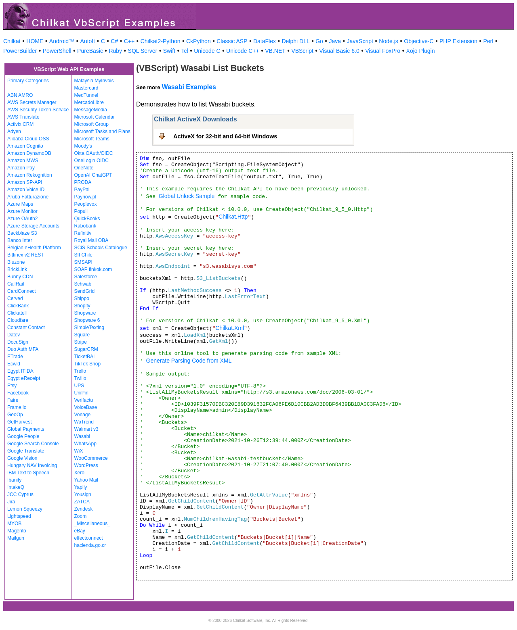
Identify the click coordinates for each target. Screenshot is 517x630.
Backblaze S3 (22, 233)
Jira (11, 502)
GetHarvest (19, 422)
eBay (79, 531)
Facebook (18, 393)
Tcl (184, 51)
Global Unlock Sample (187, 196)
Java (335, 41)
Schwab (83, 284)
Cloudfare (17, 320)
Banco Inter (19, 240)
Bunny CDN (20, 277)
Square (82, 335)
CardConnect (21, 291)
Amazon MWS (22, 160)
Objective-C (418, 41)
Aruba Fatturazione (27, 197)
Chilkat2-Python (161, 41)
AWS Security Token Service (38, 110)
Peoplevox (85, 204)
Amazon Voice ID (25, 189)
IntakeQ (15, 487)
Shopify (82, 306)
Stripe (80, 342)
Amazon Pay (21, 168)
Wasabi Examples (189, 86)
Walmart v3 (86, 429)
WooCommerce (91, 458)
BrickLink (17, 269)
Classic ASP (231, 41)
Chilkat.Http (233, 216)
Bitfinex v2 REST (25, 255)
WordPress (86, 465)
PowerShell (57, 51)
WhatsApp (85, 443)
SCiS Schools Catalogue (100, 247)
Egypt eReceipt (23, 378)
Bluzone (16, 262)
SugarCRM (86, 349)
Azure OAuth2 (22, 218)
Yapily (80, 487)
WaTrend (84, 422)
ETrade (15, 356)
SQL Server (143, 51)
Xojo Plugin (420, 51)
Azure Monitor (22, 211)
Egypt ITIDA (20, 371)
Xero (79, 473)
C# (114, 41)
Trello (80, 371)
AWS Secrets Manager (32, 102)
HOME (34, 41)
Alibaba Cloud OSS (28, 139)
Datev (13, 335)
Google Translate (25, 451)
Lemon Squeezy (24, 509)
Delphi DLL (295, 41)
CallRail (15, 284)
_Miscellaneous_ (92, 523)
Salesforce (85, 277)
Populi (81, 211)
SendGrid (84, 291)
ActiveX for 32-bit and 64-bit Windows (225, 136)
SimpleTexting (89, 327)
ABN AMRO (20, 95)
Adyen (14, 131)
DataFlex (264, 41)
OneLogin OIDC (91, 160)
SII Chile (83, 255)
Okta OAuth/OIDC (93, 153)
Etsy (12, 385)
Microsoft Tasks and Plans (102, 131)
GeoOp (15, 414)
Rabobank (85, 226)
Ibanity (14, 480)
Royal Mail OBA (91, 240)
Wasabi (82, 436)
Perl (488, 41)
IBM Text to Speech (28, 473)
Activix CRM (20, 124)
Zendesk (83, 509)
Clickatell (17, 313)
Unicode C (207, 51)
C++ (129, 41)
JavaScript (360, 41)
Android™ (61, 41)
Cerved (15, 298)
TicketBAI (84, 356)
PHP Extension (458, 41)
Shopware (85, 313)
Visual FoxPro (382, 51)
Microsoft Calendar (94, 117)
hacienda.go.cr (90, 545)
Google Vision (22, 458)
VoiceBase (85, 407)
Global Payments (25, 429)
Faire (12, 400)
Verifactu (83, 400)
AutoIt (87, 41)
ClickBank (18, 306)
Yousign (82, 494)
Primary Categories (28, 80)
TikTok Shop (87, 364)
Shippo (81, 298)
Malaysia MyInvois (94, 80)
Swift (169, 51)
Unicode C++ (242, 51)
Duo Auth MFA (22, 349)
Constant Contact (26, 327)
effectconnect (88, 538)
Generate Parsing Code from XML (189, 360)
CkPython (198, 41)
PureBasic (90, 51)
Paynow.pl (85, 197)
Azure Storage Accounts (33, 226)
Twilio (80, 378)
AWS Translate (23, 117)
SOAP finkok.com (93, 269)
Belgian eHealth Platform (34, 247)
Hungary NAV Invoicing (32, 465)
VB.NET (275, 51)
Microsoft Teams (91, 139)
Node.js (388, 41)
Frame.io (16, 407)
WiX (78, 451)
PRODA (83, 182)
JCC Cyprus (20, 494)
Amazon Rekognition (29, 175)
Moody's (83, 146)
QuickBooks (87, 218)
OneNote (84, 168)
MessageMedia (90, 110)
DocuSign (17, 342)
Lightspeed (19, 516)
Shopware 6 (87, 320)
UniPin (81, 393)
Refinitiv (83, 233)
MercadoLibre (89, 102)
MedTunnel (86, 95)
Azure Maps (20, 204)
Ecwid (13, 364)
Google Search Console (33, 443)
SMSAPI (83, 262)
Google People (23, 436)
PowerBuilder (20, 51)
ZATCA (82, 502)
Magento (16, 531)
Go (319, 41)
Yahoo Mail (86, 480)
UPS (79, 385)
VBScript (302, 51)
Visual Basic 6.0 (339, 51)
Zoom (80, 516)
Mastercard (86, 88)
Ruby (115, 51)
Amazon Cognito (25, 146)
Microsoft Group (91, 124)
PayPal (82, 189)
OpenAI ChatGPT (93, 175)
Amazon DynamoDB (29, 153)
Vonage (82, 414)
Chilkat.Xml (229, 328)
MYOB (14, 523)
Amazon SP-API (24, 182)
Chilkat (12, 41)
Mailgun (15, 538)
